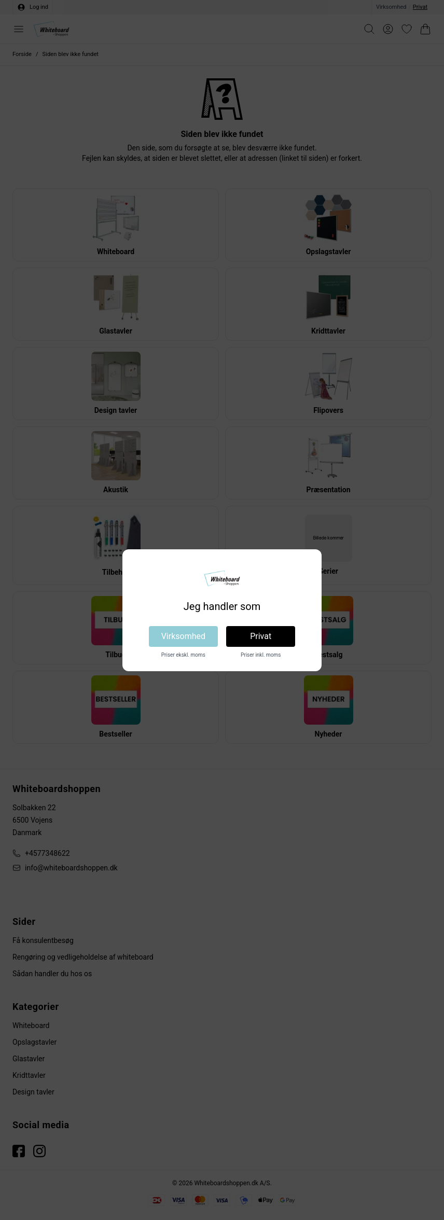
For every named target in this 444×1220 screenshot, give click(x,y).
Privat (260, 636)
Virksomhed (183, 636)
